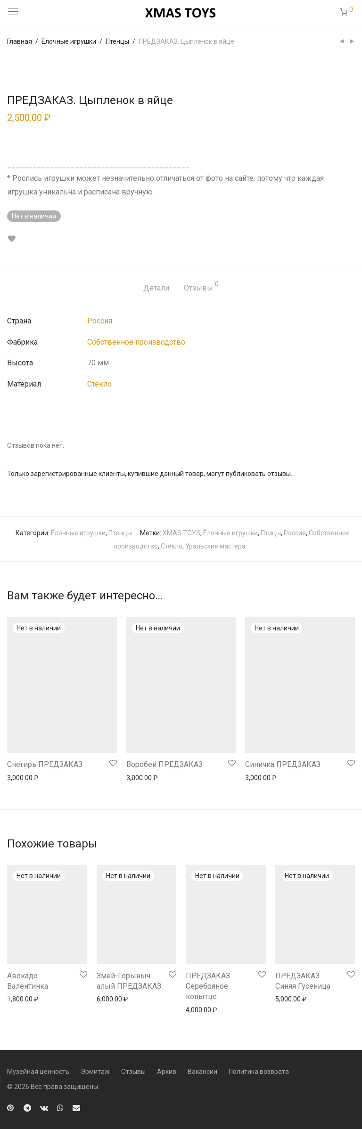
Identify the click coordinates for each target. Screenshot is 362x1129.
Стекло (99, 383)
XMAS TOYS (181, 533)
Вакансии (202, 1071)
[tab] (156, 288)
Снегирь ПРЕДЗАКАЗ (44, 764)
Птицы (271, 533)
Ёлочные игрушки (68, 41)
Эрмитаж (95, 1071)
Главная (19, 41)
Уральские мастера (215, 546)
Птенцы (117, 41)
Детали (156, 287)
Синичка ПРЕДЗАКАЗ (283, 764)
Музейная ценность (38, 1071)
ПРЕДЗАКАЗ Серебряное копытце (208, 986)
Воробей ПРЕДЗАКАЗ (164, 764)
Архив (166, 1071)
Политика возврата (259, 1071)
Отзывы (201, 286)
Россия (99, 320)
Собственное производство (136, 342)
